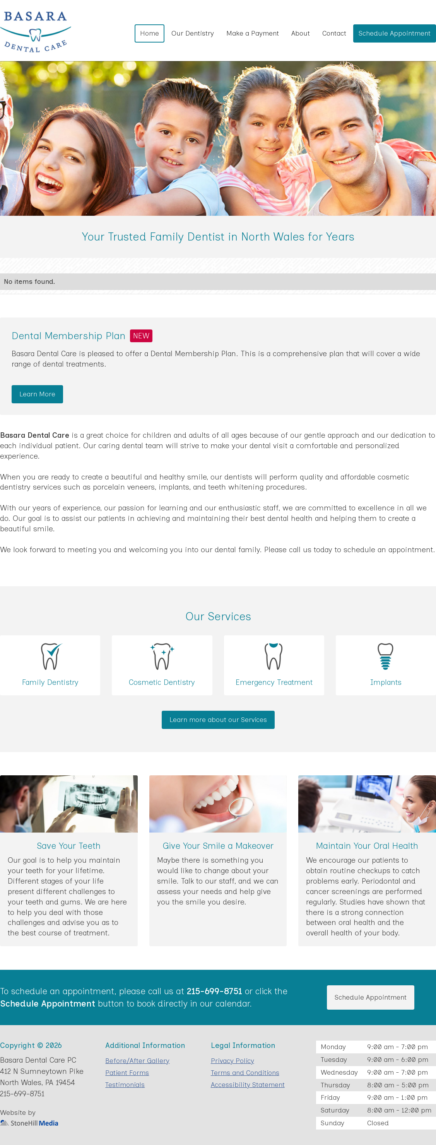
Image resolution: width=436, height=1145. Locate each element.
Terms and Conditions (245, 1072)
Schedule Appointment (395, 33)
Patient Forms (127, 1072)
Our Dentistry (192, 33)
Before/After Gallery (137, 1060)
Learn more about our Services (218, 719)
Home (149, 33)
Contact (334, 33)
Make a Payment (252, 33)
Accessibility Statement (248, 1084)
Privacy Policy (232, 1060)
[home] (35, 32)
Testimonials (125, 1084)
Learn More (37, 394)
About (300, 33)
